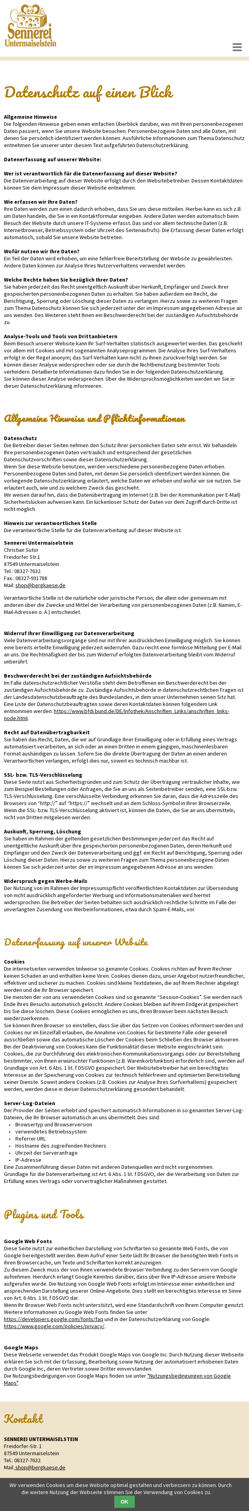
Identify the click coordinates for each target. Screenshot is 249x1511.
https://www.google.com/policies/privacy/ (54, 1326)
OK (124, 1502)
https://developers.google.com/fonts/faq (53, 1319)
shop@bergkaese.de (40, 585)
